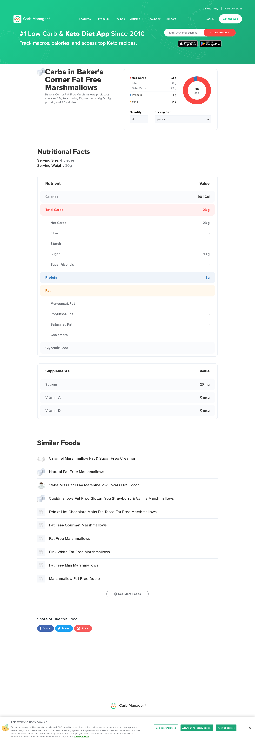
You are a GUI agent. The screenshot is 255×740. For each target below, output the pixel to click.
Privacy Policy (211, 8)
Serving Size (163, 112)
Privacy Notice (81, 736)
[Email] (184, 32)
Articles (135, 19)
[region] (127, 728)
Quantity (135, 112)
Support (171, 19)
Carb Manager (31, 19)
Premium (104, 19)
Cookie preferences (166, 727)
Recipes (120, 19)
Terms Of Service (233, 8)
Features (85, 19)
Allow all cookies (226, 727)
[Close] (249, 727)
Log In (210, 19)
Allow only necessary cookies (197, 727)
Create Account (219, 32)
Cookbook (154, 19)
